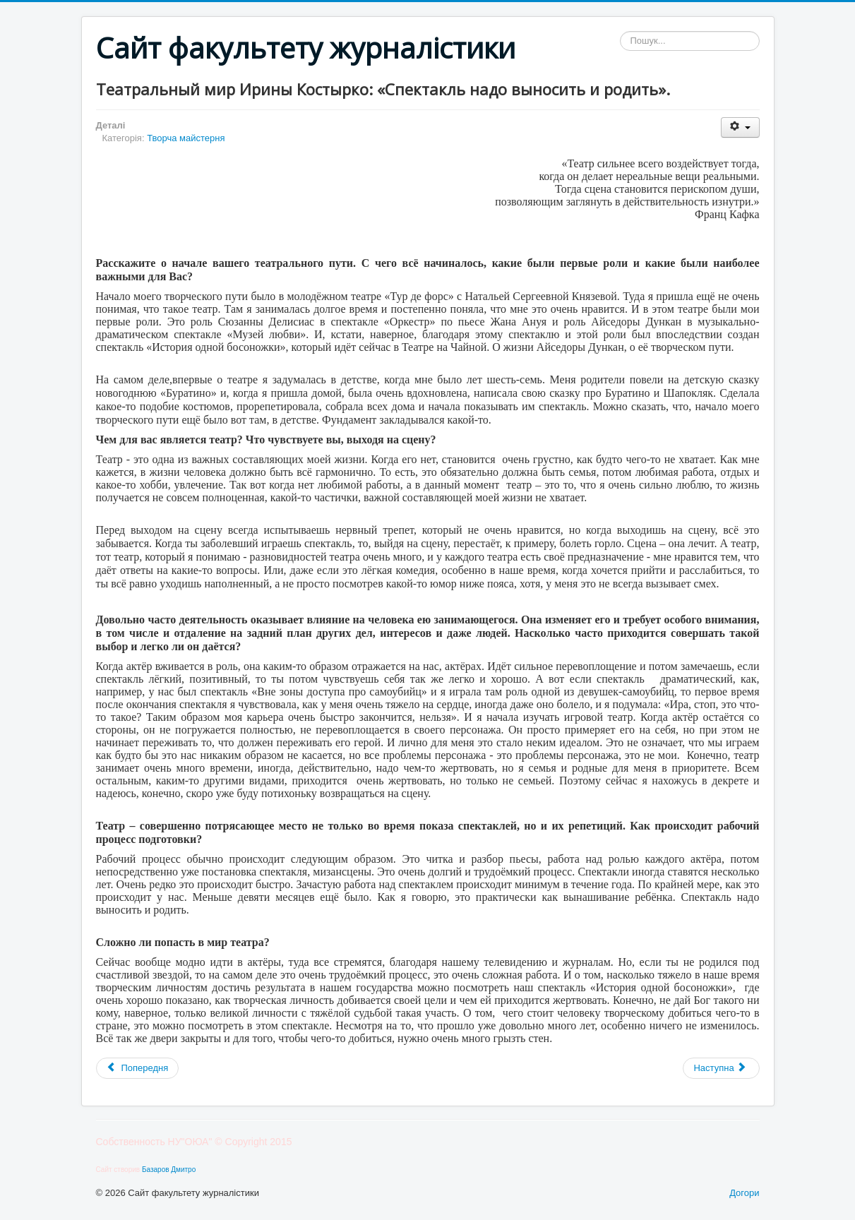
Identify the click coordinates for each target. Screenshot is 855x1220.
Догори (744, 1193)
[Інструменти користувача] (740, 127)
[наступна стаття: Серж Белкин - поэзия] (721, 1068)
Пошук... (620, 31)
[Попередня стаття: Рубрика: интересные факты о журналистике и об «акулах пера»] (137, 1068)
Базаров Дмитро (169, 1169)
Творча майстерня (186, 138)
